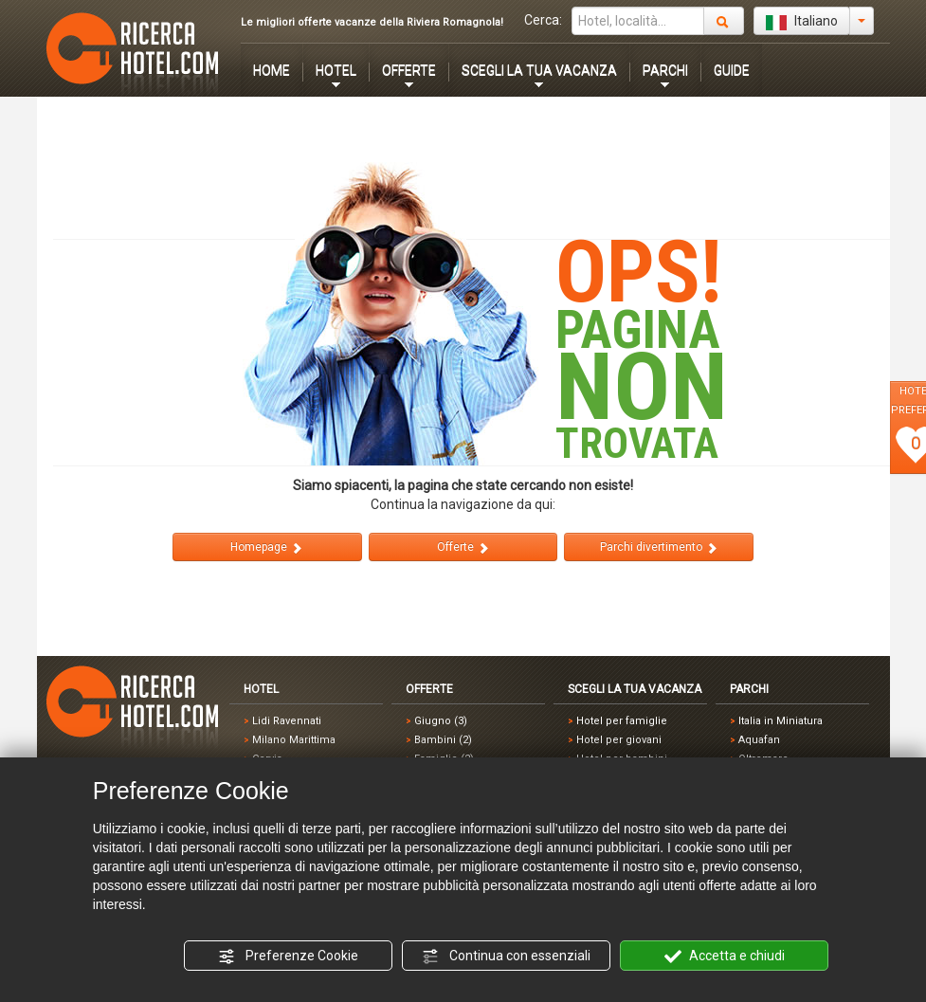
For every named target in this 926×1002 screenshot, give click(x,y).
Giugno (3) (440, 721)
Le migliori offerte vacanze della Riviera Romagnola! (372, 22)
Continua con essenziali (506, 956)
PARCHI (665, 70)
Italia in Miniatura (780, 721)
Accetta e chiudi (724, 956)
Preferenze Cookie (288, 956)
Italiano (802, 21)
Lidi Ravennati (286, 721)
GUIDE (732, 70)
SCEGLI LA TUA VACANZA (539, 70)
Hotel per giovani (619, 740)
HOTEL (336, 70)
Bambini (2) (443, 740)
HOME (271, 70)
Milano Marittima (294, 740)
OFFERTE (409, 70)
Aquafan (759, 740)
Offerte (463, 547)
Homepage (266, 547)
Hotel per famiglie (621, 721)
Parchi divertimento (659, 547)
